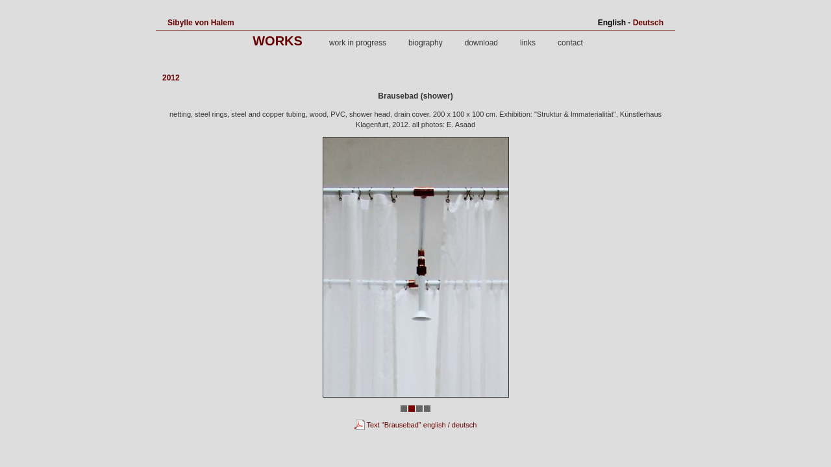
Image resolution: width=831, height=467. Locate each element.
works (278, 41)
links (528, 42)
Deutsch (648, 22)
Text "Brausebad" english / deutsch (415, 425)
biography (425, 42)
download (481, 42)
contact (570, 42)
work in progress (357, 42)
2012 (171, 77)
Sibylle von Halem (200, 22)
